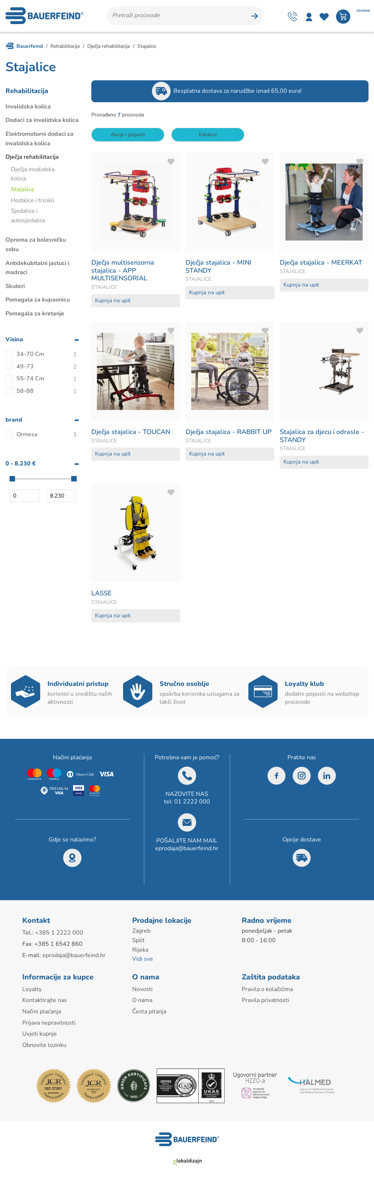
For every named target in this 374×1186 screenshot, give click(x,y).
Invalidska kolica (28, 108)
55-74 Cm (30, 380)
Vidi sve (142, 960)
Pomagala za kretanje (34, 315)
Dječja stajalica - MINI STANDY (218, 268)
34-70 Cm (30, 355)
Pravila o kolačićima (267, 990)
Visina (14, 341)
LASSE (101, 594)
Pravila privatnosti (265, 1002)
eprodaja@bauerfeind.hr (186, 849)
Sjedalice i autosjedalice (28, 217)
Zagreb (141, 932)
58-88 (25, 392)
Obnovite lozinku (44, 1046)
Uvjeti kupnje (39, 1035)
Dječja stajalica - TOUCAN (130, 433)
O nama (142, 1002)
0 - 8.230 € (20, 465)
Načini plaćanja (41, 1013)
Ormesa (27, 435)
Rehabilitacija (26, 92)
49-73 (25, 368)
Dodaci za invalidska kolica (42, 122)
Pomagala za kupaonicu (37, 301)
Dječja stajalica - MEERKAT (321, 264)
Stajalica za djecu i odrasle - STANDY (322, 437)
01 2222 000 (192, 803)
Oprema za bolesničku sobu (35, 246)
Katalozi (208, 135)
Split (138, 941)
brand (13, 421)
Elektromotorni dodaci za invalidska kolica (39, 140)
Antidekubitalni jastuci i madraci (37, 269)
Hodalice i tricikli (32, 201)
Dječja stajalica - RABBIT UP (229, 433)
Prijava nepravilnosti (49, 1024)
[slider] (12, 480)
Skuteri (15, 287)
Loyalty (32, 990)
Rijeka (140, 951)
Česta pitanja (149, 1013)
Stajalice (22, 191)
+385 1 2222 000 (59, 934)
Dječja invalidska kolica (32, 175)
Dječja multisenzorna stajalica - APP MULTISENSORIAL (122, 272)
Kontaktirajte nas (44, 1002)
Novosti (142, 990)
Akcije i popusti (128, 135)
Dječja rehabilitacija (32, 158)
